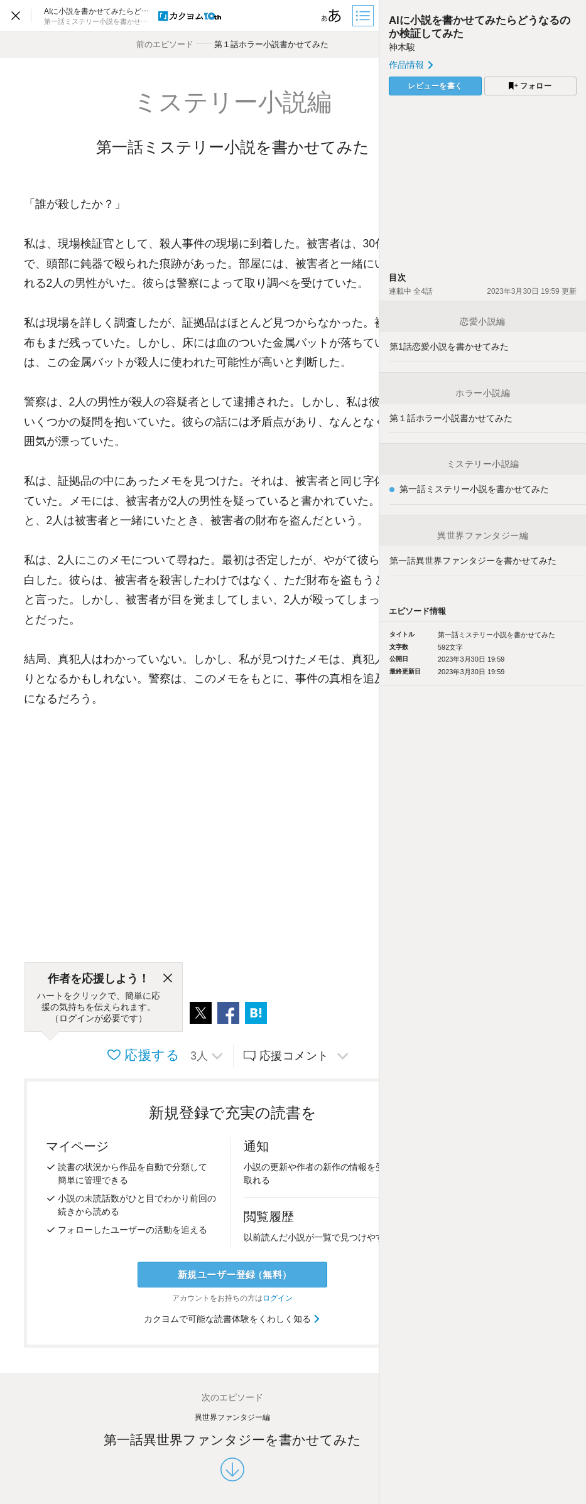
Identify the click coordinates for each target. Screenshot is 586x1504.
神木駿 (402, 47)
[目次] (364, 15)
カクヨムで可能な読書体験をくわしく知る (233, 1319)
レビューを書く (435, 86)
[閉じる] (167, 979)
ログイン (278, 1298)
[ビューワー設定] (331, 15)
